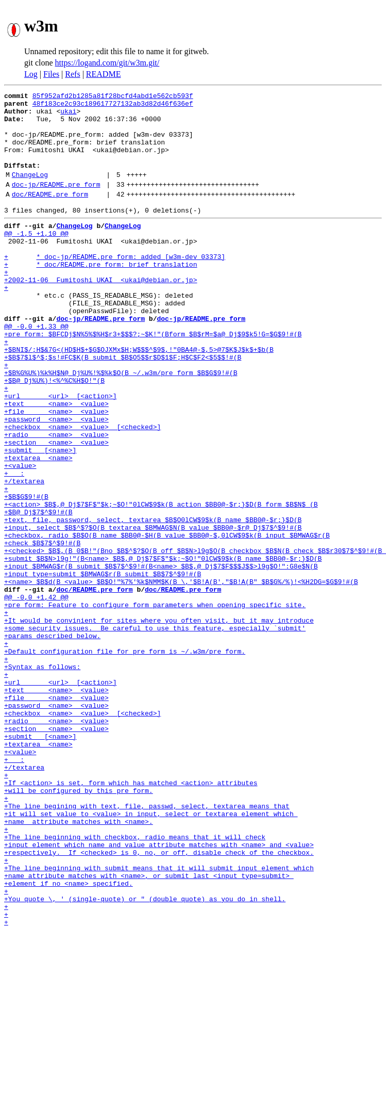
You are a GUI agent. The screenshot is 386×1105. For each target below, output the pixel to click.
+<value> (20, 536)
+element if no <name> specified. (68, 1038)
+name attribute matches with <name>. (78, 963)
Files (51, 74)
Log (31, 74)
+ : (14, 545)
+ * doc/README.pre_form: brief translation (100, 295)
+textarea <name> (38, 527)
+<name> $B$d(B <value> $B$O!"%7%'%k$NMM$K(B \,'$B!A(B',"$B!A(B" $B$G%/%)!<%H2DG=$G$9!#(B (181, 675)
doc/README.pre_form (50, 214)
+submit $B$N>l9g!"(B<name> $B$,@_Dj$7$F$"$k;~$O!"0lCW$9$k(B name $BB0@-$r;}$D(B (163, 648)
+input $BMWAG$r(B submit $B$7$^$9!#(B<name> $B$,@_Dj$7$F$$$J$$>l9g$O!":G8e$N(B (160, 657)
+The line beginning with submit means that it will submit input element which (159, 1019)
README (103, 74)
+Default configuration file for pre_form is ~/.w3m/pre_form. (124, 759)
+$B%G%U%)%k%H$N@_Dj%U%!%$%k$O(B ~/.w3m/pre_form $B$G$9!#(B (120, 425)
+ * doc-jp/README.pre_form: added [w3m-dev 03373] (114, 285)
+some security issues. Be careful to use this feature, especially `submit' (155, 731)
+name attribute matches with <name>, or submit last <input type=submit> (149, 1028)
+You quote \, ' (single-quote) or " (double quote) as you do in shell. (145, 1056)
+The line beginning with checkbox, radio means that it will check (134, 982)
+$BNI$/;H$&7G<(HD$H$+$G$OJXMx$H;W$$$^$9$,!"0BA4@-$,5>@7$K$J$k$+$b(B (139, 397)
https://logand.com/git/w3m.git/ (107, 62)
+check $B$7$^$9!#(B (42, 629)
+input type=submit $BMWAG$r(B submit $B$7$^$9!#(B (102, 666)
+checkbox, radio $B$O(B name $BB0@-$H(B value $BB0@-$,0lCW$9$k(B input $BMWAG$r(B (167, 620)
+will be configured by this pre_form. (78, 926)
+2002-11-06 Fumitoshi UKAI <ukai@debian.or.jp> (100, 313)
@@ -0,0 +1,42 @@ (36, 694)
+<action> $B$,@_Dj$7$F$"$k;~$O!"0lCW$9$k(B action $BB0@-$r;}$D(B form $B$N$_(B (160, 583)
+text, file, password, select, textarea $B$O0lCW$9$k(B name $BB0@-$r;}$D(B (152, 601)
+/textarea (24, 555)
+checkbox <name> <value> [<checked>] (82, 490)
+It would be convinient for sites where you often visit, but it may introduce (159, 722)
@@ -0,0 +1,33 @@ (36, 369)
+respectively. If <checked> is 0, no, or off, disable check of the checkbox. (159, 1000)
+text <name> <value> (56, 462)
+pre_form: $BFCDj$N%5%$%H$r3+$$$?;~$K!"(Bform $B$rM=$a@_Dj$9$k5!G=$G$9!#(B (152, 378)
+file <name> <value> (56, 471)
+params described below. (52, 740)
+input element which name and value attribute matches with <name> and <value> (159, 991)
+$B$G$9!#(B (26, 573)
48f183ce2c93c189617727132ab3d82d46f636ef (112, 106)
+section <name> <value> (56, 508)
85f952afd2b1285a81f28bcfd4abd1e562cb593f (112, 97)
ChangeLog (30, 191)
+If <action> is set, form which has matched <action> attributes (130, 917)
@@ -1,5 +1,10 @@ (36, 258)
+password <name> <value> (56, 480)
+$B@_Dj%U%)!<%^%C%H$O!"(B (54, 434)
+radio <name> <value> (56, 499)
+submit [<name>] (40, 518)
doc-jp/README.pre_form (56, 202)
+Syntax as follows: (42, 778)
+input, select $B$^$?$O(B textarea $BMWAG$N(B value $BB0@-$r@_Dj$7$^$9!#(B (152, 610)
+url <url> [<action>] (60, 453)
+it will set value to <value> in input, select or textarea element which (150, 954)
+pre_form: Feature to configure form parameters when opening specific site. (155, 703)
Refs (72, 74)
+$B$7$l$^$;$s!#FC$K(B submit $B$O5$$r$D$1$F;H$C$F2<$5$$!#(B (122, 406)
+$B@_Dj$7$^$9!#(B (38, 592)
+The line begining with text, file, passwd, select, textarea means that (147, 945)
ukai (68, 115)
